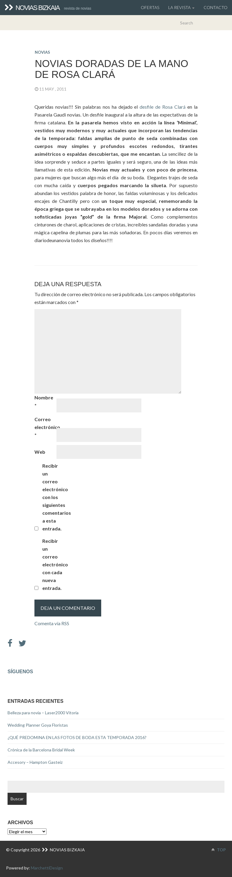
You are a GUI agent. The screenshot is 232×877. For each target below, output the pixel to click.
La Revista (181, 7)
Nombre (43, 401)
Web (39, 452)
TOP (218, 849)
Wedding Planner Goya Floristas (38, 725)
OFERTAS (150, 7)
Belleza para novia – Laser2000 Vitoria (43, 712)
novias (42, 52)
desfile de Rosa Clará (163, 107)
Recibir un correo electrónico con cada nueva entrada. (52, 564)
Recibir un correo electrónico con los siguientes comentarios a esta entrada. (52, 497)
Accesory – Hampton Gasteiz (35, 762)
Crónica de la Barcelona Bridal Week (41, 749)
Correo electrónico (45, 427)
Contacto (215, 7)
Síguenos (20, 671)
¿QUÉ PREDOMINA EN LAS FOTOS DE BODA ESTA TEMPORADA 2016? (77, 737)
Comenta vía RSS (51, 623)
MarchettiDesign (47, 867)
